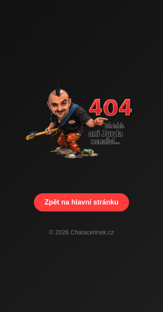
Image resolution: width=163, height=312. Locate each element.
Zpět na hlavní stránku (82, 202)
